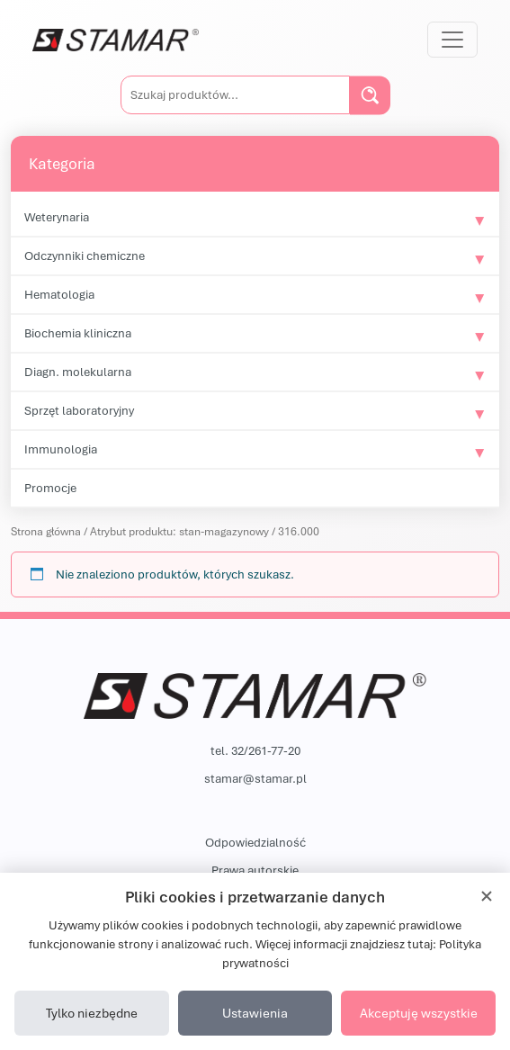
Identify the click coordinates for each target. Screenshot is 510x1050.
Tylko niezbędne (92, 1012)
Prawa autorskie (255, 870)
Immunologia (60, 449)
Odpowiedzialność (255, 842)
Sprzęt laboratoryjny (79, 410)
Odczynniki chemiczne (84, 255)
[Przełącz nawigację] (452, 40)
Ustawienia (255, 1012)
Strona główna (46, 531)
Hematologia (59, 294)
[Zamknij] (486, 896)
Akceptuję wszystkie (419, 1012)
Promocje (50, 488)
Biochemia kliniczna (77, 333)
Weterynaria (56, 217)
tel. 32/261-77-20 (255, 750)
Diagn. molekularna (77, 371)
